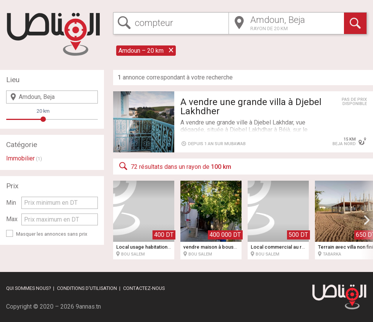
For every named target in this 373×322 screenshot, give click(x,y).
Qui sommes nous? (28, 288)
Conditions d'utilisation (87, 288)
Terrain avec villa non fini (345, 247)
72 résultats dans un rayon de (174, 166)
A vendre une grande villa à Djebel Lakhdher (250, 107)
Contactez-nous (144, 288)
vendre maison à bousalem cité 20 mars (228, 247)
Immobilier (20, 158)
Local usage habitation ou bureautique (159, 247)
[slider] (43, 119)
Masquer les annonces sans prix (51, 234)
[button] (367, 220)
